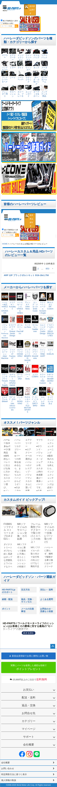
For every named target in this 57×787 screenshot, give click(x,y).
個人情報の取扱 (8, 780)
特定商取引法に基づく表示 (14, 774)
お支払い (28, 689)
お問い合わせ (7, 768)
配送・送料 (28, 697)
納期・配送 (7, 599)
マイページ (28, 728)
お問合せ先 (28, 713)
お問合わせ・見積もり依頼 (46, 610)
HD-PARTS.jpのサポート (8, 590)
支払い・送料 (46, 589)
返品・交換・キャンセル (27, 600)
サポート (28, 736)
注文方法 (25, 589)
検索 (16, 26)
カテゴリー (28, 721)
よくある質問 (46, 599)
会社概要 (28, 744)
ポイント (6, 609)
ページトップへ (52, 646)
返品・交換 (28, 705)
